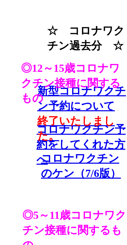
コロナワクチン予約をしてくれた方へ (81, 144)
